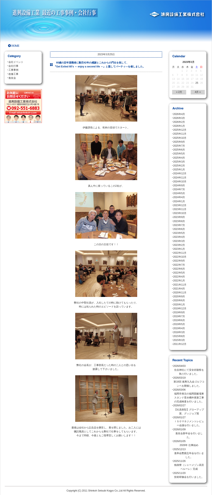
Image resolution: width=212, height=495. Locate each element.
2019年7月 (179, 316)
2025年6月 (179, 149)
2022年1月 (179, 280)
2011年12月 (179, 344)
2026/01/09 (189, 434)
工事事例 (13, 69)
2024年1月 (179, 201)
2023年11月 (179, 209)
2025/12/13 (189, 453)
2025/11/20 (189, 475)
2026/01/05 (189, 443)
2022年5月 (179, 272)
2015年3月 (179, 340)
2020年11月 (179, 292)
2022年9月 (179, 260)
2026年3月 (179, 118)
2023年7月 (179, 225)
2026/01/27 (189, 422)
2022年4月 (179, 276)
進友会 (12, 78)
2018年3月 (179, 332)
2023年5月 (179, 233)
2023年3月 (179, 241)
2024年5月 (179, 193)
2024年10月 (179, 181)
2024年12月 (179, 173)
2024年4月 (179, 197)
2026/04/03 (189, 370)
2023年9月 (179, 217)
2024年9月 (179, 185)
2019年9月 (179, 312)
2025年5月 (179, 153)
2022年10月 (179, 256)
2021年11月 (179, 284)
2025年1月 (179, 169)
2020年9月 (179, 296)
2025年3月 (179, 161)
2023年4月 (179, 237)
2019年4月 (179, 328)
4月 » (198, 92)
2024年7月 (179, 189)
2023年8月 (179, 221)
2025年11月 (179, 133)
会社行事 (13, 66)
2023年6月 (179, 229)
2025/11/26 (189, 465)
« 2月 (179, 92)
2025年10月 (179, 137)
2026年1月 (179, 125)
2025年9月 (179, 141)
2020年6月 (179, 300)
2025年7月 (179, 145)
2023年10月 (179, 213)
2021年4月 (179, 288)
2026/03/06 (189, 396)
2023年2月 (179, 245)
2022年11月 (179, 252)
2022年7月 (179, 264)
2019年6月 (179, 320)
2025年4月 (179, 157)
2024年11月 (179, 177)
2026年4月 (179, 114)
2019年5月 (179, 324)
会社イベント (15, 62)
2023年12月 (179, 205)
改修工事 (13, 74)
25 (196, 82)
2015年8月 (179, 336)
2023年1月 (179, 249)
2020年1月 (179, 304)
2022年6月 (179, 268)
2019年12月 (179, 308)
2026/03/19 (189, 382)
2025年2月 (179, 165)
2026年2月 (179, 122)
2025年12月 (179, 129)
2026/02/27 (189, 410)
